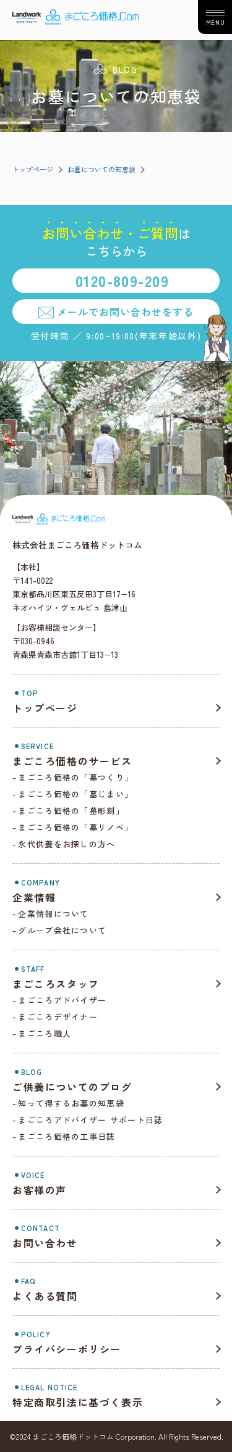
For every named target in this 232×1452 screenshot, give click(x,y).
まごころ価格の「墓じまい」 (75, 794)
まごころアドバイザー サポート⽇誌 (90, 1120)
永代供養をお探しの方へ (66, 844)
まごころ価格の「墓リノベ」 (75, 827)
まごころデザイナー (58, 1017)
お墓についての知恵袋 (101, 169)
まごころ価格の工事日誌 (66, 1136)
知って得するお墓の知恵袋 (71, 1103)
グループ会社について (62, 930)
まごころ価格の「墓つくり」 (75, 777)
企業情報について (53, 913)
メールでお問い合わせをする (125, 311)
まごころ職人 (44, 1033)
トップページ (32, 169)
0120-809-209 (122, 280)
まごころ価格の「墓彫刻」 (71, 810)
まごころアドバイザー (62, 1000)
